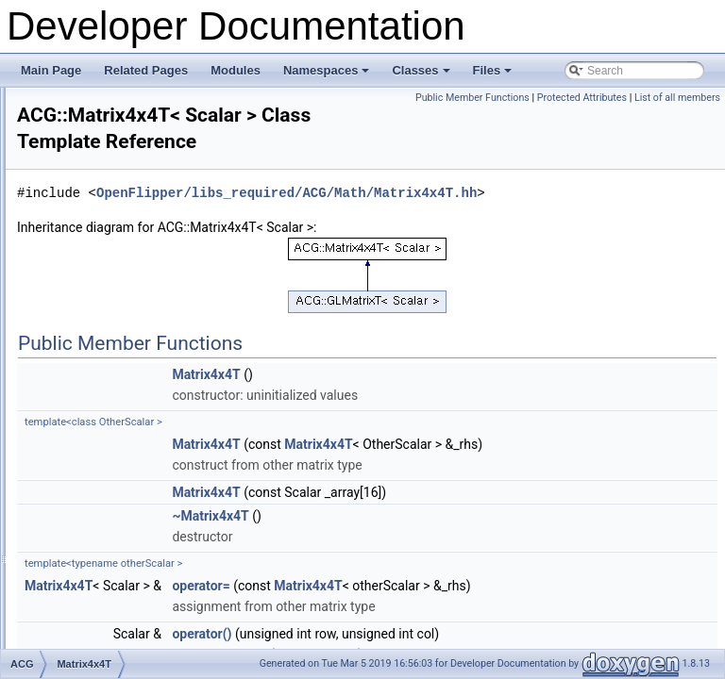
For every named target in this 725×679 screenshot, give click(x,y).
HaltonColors (110, 150)
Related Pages (146, 70)
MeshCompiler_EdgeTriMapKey (157, 419)
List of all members (677, 118)
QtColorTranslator (122, 647)
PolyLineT (102, 564)
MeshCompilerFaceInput (139, 461)
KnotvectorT (108, 316)
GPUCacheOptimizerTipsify (146, 129)
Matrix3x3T (105, 357)
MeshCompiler (113, 399)
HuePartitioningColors (132, 253)
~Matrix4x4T (446, 583)
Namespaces (328, 75)
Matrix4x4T (105, 378)
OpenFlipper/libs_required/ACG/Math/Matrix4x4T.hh (451, 240)
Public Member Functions (561, 97)
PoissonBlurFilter (120, 544)
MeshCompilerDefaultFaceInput (157, 440)
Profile (93, 585)
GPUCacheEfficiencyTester (145, 87)
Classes (422, 75)
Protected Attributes (670, 97)
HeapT (94, 191)
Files (494, 75)
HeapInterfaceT (116, 170)
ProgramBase (111, 606)
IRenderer (102, 295)
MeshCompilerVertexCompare (153, 482)
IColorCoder (108, 274)
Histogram (103, 212)
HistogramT (106, 233)
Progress (100, 627)
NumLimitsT (107, 523)
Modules (236, 70)
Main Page (51, 70)
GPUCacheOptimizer (130, 108)
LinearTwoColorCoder (132, 336)
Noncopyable (110, 502)
